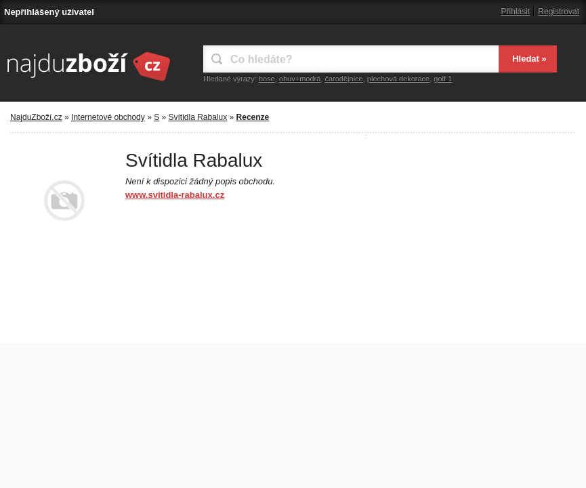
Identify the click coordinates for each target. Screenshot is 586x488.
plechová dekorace (398, 79)
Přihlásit (515, 11)
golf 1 (443, 79)
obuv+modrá (299, 79)
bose (267, 79)
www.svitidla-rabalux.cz (174, 195)
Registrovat (558, 11)
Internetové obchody (108, 117)
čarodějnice (343, 79)
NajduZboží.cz (36, 117)
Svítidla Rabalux (198, 117)
